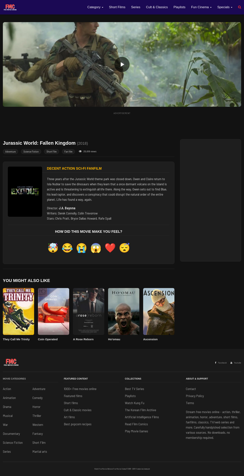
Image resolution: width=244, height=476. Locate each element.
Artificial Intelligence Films (142, 417)
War (5, 424)
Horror (36, 407)
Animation (9, 398)
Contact (191, 389)
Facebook (221, 362)
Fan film (68, 151)
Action (7, 389)
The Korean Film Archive (140, 410)
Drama (7, 407)
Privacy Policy (195, 396)
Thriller (36, 415)
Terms (190, 403)
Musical (8, 415)
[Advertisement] (122, 124)
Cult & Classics (157, 7)
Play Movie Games (136, 431)
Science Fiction (31, 151)
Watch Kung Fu (134, 403)
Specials (224, 7)
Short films (71, 403)
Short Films (117, 7)
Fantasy (37, 433)
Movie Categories (14, 378)
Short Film (52, 151)
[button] (122, 64)
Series (135, 7)
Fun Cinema (201, 7)
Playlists (179, 7)
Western (37, 424)
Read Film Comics (136, 424)
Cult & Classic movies (78, 410)
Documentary (11, 433)
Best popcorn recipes (78, 424)
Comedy (37, 398)
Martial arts (39, 451)
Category (95, 7)
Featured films (73, 396)
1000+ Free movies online (80, 389)
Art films (69, 417)
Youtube (235, 362)
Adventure (10, 151)
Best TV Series (134, 389)
